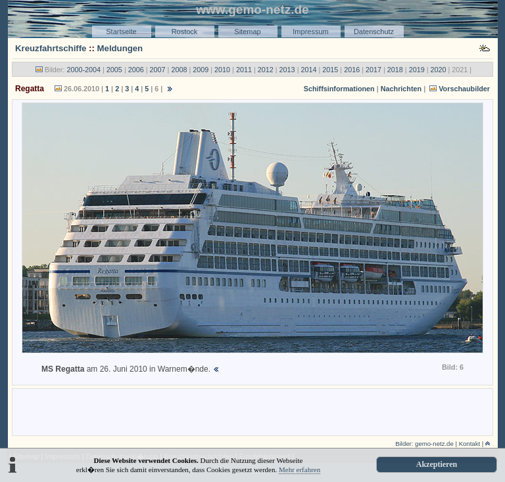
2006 (136, 70)
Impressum (310, 31)
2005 (114, 70)
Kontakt (470, 443)
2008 (179, 70)
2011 (244, 70)
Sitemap (247, 31)
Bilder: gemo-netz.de (424, 443)
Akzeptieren (436, 464)
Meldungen (120, 48)
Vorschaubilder (464, 89)
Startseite (121, 31)
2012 (266, 70)
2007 (158, 70)
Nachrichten (401, 89)
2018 (395, 70)
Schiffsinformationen (339, 89)
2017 (373, 70)
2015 (330, 70)
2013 (287, 70)
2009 (200, 70)
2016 (352, 70)
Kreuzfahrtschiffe (50, 48)
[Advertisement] (252, 411)
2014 (308, 70)
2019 (417, 70)
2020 (438, 70)
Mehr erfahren (299, 469)
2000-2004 (83, 70)
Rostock (185, 31)
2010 (222, 70)
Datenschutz (374, 31)
